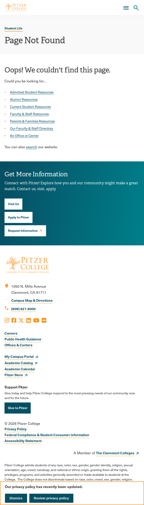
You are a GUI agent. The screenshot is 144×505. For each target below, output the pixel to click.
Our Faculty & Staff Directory (31, 128)
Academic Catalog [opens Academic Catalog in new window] (19, 362)
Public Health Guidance (23, 339)
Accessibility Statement (23, 440)
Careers (11, 333)
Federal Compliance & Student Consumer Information (47, 434)
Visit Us (13, 203)
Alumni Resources (23, 99)
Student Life (13, 28)
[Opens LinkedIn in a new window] (28, 320)
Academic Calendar (20, 368)
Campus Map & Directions (32, 300)
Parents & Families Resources (32, 121)
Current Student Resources (30, 106)
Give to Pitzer (17, 407)
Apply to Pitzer (18, 217)
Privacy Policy (16, 428)
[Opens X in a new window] (21, 320)
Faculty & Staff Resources (29, 114)
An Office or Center (24, 135)
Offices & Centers (19, 344)
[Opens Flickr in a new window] (44, 320)
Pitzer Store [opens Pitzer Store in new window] (14, 374)
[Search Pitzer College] (136, 7)
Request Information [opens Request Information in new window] (23, 230)
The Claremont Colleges (115, 452)
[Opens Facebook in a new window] (14, 320)
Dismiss (16, 498)
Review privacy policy (51, 498)
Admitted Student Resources (31, 92)
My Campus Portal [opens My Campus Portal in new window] (19, 356)
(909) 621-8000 (23, 308)
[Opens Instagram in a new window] (7, 320)
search (31, 146)
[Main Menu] (126, 7)
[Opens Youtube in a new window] (36, 320)
